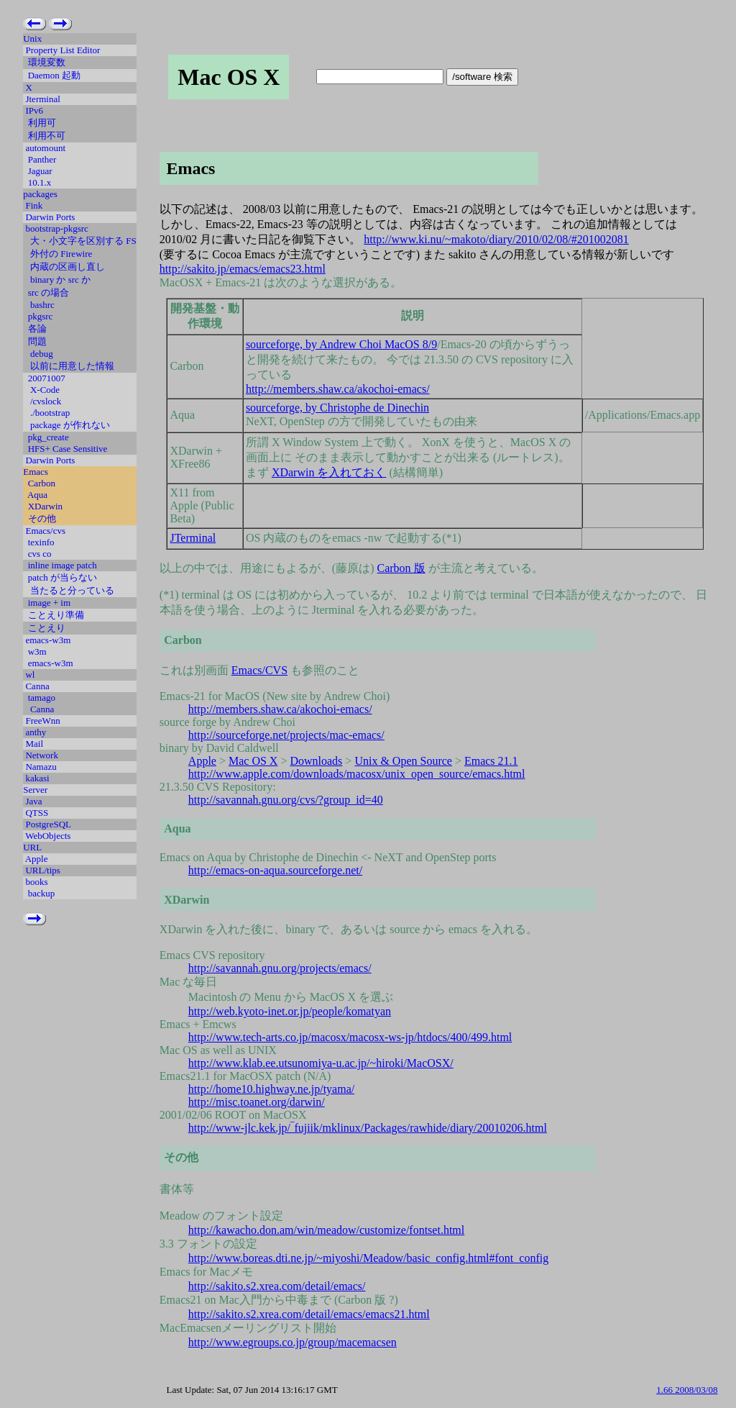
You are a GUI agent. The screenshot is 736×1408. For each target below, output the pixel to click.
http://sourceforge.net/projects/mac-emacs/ (286, 735)
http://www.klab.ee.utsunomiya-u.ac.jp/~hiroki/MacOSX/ (321, 1063)
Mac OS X (253, 761)
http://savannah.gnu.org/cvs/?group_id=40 (285, 800)
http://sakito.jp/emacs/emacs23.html (243, 269)
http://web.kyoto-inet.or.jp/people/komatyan (289, 1011)
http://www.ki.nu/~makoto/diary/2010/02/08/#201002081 (496, 239)
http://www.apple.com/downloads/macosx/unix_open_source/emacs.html (356, 774)
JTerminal (193, 538)
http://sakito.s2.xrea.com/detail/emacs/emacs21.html (309, 1314)
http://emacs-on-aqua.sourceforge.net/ (275, 870)
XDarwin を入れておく (329, 472)
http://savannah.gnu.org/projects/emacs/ (280, 968)
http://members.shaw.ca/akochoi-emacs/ (338, 389)
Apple (202, 761)
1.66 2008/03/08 (686, 1389)
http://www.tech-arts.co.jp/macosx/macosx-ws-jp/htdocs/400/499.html (350, 1037)
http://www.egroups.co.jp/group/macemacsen (292, 1342)
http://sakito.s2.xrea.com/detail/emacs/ (277, 1286)
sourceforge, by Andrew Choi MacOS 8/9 (341, 344)
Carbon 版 (401, 568)
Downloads (316, 761)
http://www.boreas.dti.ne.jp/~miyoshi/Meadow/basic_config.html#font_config (368, 1258)
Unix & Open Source (403, 761)
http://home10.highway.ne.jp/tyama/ (271, 1089)
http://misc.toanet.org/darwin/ (256, 1102)
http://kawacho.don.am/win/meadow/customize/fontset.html (326, 1230)
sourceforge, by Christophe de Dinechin (337, 407)
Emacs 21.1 (491, 761)
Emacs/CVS (259, 670)
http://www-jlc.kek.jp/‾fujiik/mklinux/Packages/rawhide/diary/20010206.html (367, 1128)
